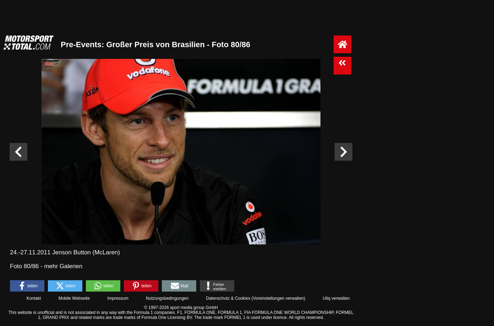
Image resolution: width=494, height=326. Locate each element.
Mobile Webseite (74, 298)
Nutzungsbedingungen (167, 298)
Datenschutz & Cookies (228, 298)
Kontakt (34, 298)
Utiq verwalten (336, 298)
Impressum (117, 298)
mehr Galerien (63, 266)
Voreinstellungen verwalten (278, 298)
